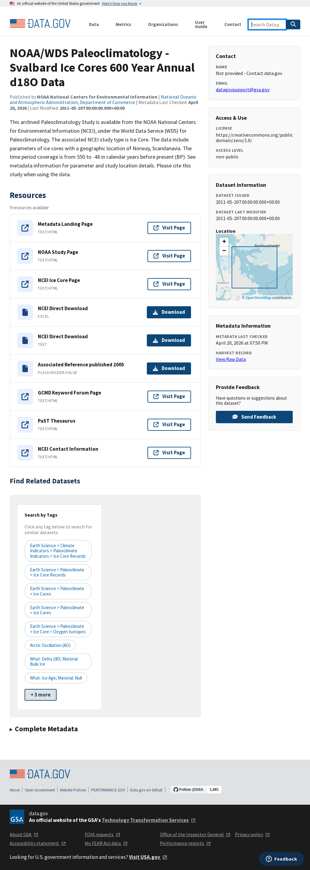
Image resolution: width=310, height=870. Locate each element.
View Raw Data (231, 359)
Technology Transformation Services (149, 820)
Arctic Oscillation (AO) (50, 645)
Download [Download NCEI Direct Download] (169, 312)
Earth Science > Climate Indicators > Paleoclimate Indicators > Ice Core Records (58, 551)
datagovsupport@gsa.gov (242, 89)
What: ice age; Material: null (56, 678)
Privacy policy (252, 834)
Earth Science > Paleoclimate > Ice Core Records (57, 572)
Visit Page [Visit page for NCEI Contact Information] (169, 452)
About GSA (24, 834)
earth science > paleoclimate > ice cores (57, 591)
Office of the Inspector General (195, 834)
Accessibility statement (38, 843)
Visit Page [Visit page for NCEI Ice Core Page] (169, 284)
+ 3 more (41, 694)
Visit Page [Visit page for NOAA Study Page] (169, 255)
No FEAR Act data (106, 843)
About (15, 790)
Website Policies (73, 790)
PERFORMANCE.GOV (108, 790)
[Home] (40, 23)
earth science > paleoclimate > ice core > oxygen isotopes (58, 628)
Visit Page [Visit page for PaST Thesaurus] (169, 424)
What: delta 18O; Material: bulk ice (54, 661)
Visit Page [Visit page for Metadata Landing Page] (169, 227)
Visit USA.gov (148, 857)
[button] (224, 242)
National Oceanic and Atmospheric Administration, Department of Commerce (103, 99)
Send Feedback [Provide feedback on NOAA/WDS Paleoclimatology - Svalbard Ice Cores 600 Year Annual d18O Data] (254, 417)
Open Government (40, 790)
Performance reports (185, 843)
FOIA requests (102, 834)
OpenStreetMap (258, 298)
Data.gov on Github (146, 790)
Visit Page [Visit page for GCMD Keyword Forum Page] (169, 396)
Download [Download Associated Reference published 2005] (169, 368)
